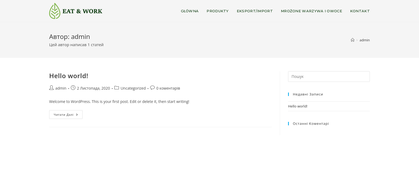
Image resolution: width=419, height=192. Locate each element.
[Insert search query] (329, 76)
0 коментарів (168, 88)
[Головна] (352, 40)
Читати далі (68, 115)
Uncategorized (133, 88)
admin (365, 40)
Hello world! (68, 75)
